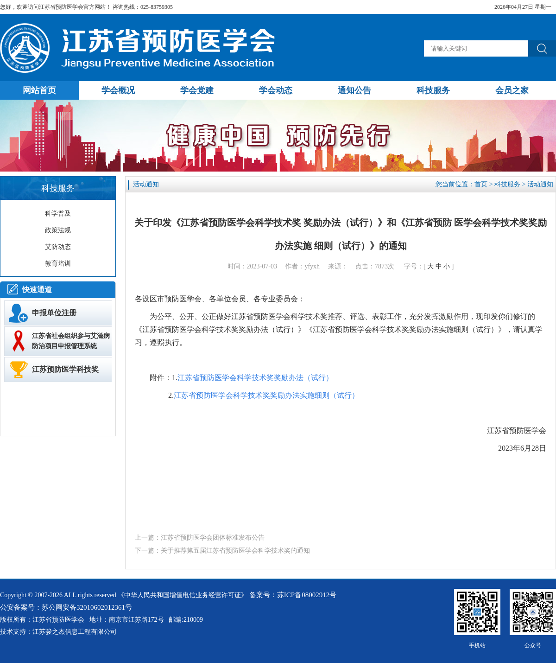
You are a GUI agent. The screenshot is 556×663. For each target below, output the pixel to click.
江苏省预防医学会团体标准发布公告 (213, 537)
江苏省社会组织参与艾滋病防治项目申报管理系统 (71, 341)
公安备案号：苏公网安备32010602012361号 (66, 607)
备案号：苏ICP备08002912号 (292, 595)
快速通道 (37, 289)
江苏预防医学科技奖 (65, 369)
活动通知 (540, 184)
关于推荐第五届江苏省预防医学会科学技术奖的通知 (235, 550)
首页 (480, 184)
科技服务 (507, 184)
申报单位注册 (54, 313)
